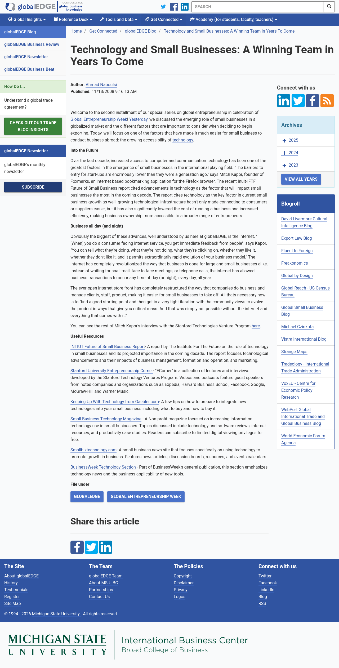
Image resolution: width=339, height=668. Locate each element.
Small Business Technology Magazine (105, 418)
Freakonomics (294, 263)
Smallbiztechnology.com (93, 449)
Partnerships (101, 589)
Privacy (181, 589)
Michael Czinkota (297, 326)
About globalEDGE (21, 575)
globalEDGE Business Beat (29, 69)
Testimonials (16, 589)
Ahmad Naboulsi (101, 84)
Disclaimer (184, 582)
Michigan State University (56, 613)
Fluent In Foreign (297, 250)
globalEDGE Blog (20, 31)
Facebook (267, 582)
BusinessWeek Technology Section (103, 467)
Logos (179, 596)
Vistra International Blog (304, 339)
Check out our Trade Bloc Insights (33, 126)
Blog (262, 596)
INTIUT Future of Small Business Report (107, 346)
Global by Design (297, 275)
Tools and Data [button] (118, 19)
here (256, 325)
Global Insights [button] (27, 19)
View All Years (301, 179)
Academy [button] (233, 19)
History (11, 582)
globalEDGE (87, 496)
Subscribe (33, 187)
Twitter (264, 575)
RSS (262, 603)
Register (12, 596)
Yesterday (138, 119)
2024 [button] (289, 153)
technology (182, 139)
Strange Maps (294, 351)
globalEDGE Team (106, 575)
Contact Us (99, 596)
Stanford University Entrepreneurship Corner (111, 370)
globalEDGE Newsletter (26, 56)
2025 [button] (289, 140)
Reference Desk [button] (72, 19)
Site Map (12, 603)
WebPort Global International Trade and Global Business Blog (303, 416)
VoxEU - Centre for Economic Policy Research (298, 390)
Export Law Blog (296, 238)
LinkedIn (266, 589)
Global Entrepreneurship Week (98, 119)
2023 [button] (289, 165)
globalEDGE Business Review (31, 44)
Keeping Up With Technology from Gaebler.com (114, 401)
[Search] (257, 6)
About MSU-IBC (103, 582)
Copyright (183, 575)
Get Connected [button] (163, 19)
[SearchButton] (329, 6)
